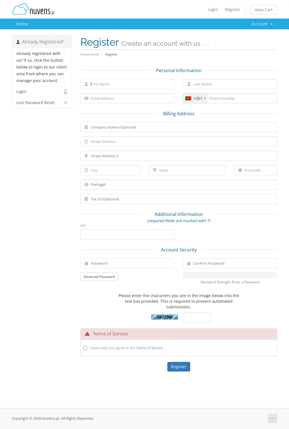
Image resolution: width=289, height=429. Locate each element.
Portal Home (89, 54)
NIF (83, 225)
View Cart (264, 9)
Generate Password (99, 276)
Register (232, 9)
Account (262, 23)
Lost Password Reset (41, 102)
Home (22, 23)
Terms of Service (149, 347)
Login (213, 9)
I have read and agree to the (126, 347)
